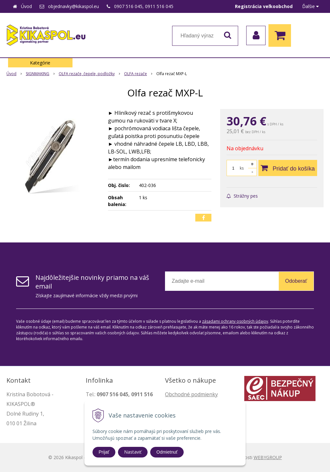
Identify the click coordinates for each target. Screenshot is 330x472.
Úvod (26, 6)
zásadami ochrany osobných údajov (235, 321)
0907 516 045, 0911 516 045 (143, 6)
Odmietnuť (167, 452)
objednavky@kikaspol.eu (73, 6)
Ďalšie (310, 6)
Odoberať (296, 281)
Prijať (104, 452)
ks (242, 168)
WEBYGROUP (268, 457)
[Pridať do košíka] (287, 168)
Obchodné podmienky (191, 394)
